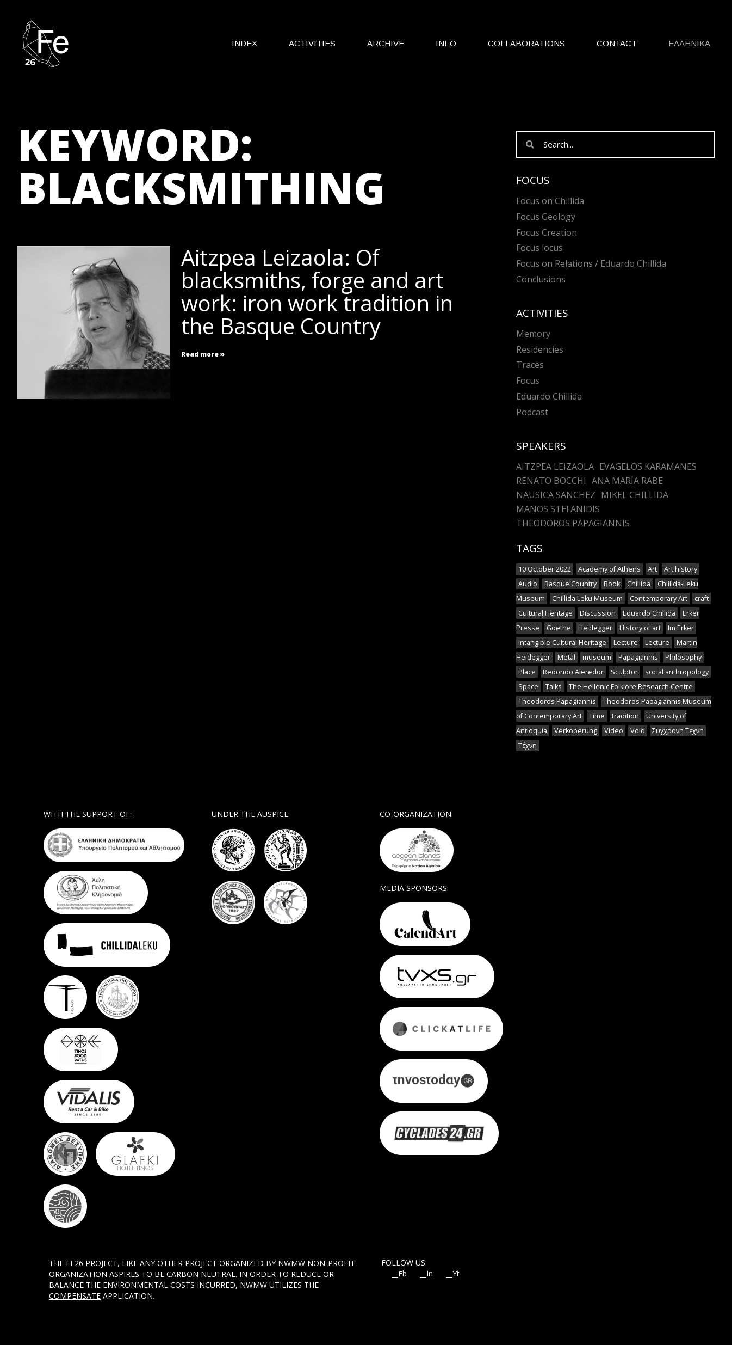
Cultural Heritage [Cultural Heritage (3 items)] (545, 613)
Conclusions (541, 279)
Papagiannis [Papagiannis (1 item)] (638, 657)
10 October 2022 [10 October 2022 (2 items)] (544, 569)
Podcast (532, 412)
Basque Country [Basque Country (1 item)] (570, 583)
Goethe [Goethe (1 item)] (559, 627)
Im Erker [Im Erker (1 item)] (681, 627)
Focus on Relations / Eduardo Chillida (591, 263)
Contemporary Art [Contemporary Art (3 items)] (658, 598)
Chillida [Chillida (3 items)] (638, 583)
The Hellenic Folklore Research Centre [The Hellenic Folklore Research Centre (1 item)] (631, 686)
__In (426, 1274)
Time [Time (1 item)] (597, 716)
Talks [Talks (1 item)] (553, 686)
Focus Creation (546, 232)
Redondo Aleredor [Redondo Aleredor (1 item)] (573, 672)
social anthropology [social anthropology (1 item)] (677, 672)
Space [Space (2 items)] (528, 686)
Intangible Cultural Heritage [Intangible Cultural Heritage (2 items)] (562, 642)
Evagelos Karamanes (648, 466)
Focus (527, 380)
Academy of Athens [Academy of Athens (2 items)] (609, 569)
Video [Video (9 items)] (613, 730)
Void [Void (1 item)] (637, 730)
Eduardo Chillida (549, 396)
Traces (530, 365)
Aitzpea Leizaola (555, 466)
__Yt (453, 1274)
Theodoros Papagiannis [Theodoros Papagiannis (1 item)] (557, 701)
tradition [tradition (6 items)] (625, 716)
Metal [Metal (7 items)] (566, 657)
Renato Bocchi (551, 481)
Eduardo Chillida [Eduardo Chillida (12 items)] (649, 613)
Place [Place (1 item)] (527, 672)
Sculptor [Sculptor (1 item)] (624, 672)
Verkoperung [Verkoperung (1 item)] (575, 730)
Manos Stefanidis (558, 509)
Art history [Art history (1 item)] (680, 569)
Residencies (539, 349)
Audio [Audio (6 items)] (527, 583)
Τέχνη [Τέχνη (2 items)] (527, 745)
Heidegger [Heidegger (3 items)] (595, 627)
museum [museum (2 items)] (596, 657)
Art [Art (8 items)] (652, 569)
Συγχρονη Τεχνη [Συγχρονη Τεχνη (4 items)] (678, 730)
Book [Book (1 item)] (612, 583)
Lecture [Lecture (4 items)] (625, 642)
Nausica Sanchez (555, 495)
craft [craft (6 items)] (701, 598)
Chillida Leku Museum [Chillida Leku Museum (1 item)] (587, 598)
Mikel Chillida (634, 495)
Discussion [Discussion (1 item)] (598, 613)
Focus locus (539, 248)
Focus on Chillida (550, 201)
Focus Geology (545, 217)
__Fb (399, 1274)
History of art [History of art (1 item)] (640, 627)
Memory (533, 334)
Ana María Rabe (627, 481)
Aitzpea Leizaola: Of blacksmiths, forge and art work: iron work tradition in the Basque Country (317, 291)
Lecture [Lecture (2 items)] (657, 642)
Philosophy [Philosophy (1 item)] (683, 657)
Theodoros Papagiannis (573, 523)
